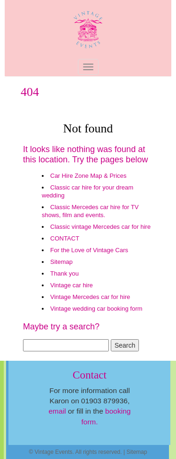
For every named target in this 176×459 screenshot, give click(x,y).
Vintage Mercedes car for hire (90, 296)
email (57, 411)
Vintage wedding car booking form (96, 308)
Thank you (64, 273)
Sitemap (61, 261)
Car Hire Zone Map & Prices (88, 175)
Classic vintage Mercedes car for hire (100, 226)
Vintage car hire (71, 285)
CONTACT (64, 238)
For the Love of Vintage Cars (89, 250)
